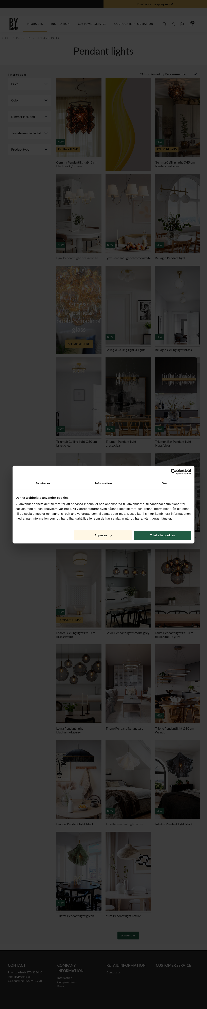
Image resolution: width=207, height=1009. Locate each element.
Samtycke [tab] (43, 483)
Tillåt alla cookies (162, 535)
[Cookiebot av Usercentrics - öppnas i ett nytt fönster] (173, 472)
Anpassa (103, 535)
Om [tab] (164, 483)
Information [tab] (103, 483)
